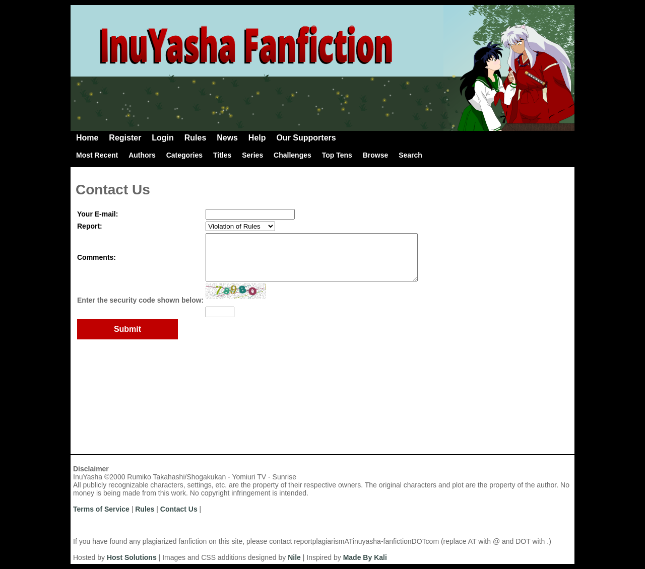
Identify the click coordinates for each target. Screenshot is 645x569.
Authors (142, 155)
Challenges (292, 155)
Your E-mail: (97, 214)
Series (252, 155)
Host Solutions (132, 557)
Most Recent (97, 155)
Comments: (96, 262)
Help (257, 137)
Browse (376, 155)
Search (410, 155)
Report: (89, 226)
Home (87, 137)
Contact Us (179, 509)
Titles (222, 155)
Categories (184, 155)
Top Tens (337, 155)
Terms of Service (101, 509)
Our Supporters (306, 137)
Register (125, 137)
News (227, 137)
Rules (195, 137)
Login (163, 137)
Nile (294, 557)
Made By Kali (365, 557)
